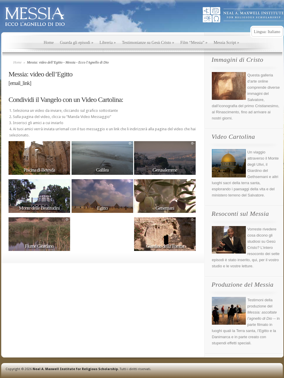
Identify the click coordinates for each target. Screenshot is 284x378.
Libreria (107, 42)
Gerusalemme (165, 170)
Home (49, 42)
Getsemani (164, 208)
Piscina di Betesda (39, 170)
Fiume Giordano (39, 246)
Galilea (102, 170)
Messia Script (226, 42)
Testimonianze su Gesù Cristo (148, 42)
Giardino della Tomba (165, 246)
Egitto (102, 208)
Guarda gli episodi (76, 42)
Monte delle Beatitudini (39, 208)
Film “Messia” (194, 42)
